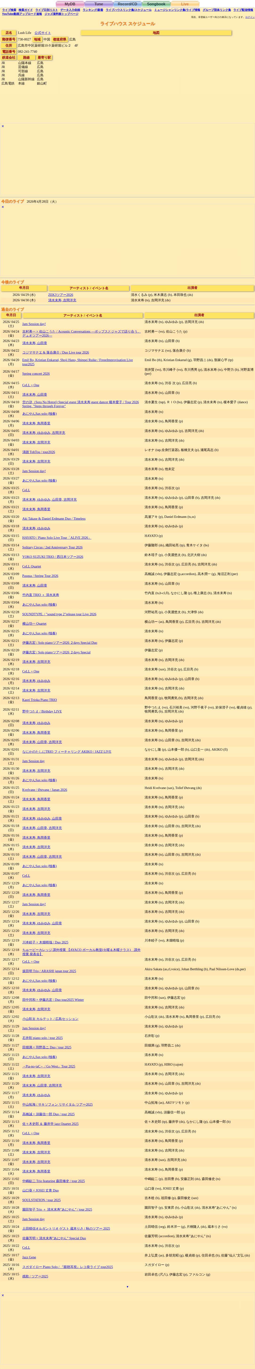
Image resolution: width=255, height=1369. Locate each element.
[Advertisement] (127, 162)
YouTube (22, 14)
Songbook (156, 4)
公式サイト (43, 33)
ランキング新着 (93, 10)
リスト (46, 10)
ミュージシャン (177, 10)
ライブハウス (129, 10)
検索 (9, 10)
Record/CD (127, 4)
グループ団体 (217, 10)
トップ (61, 14)
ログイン (250, 17)
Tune (98, 4)
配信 (243, 10)
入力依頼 (70, 10)
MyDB (70, 4)
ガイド (26, 10)
